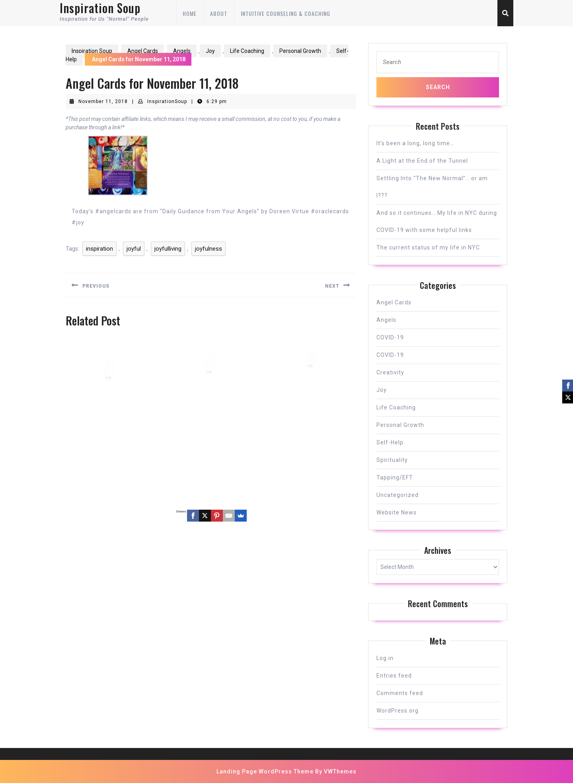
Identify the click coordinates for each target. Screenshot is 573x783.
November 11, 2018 (103, 101)
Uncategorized (397, 495)
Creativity (390, 372)
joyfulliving (167, 248)
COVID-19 (390, 337)
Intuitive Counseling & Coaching (285, 13)
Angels (182, 51)
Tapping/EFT (394, 477)
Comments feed (399, 693)
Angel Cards (142, 51)
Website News (396, 512)
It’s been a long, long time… (415, 143)
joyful (134, 248)
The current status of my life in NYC (428, 247)
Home (190, 13)
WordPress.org (397, 710)
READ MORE (109, 382)
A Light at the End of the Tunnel (422, 161)
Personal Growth (300, 51)
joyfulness (208, 248)
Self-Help (389, 442)
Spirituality (392, 460)
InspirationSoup (167, 101)
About (218, 13)
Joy (210, 51)
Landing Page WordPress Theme (265, 771)
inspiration (99, 248)
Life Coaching (247, 51)
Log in (385, 658)
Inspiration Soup (92, 51)
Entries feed (394, 675)
